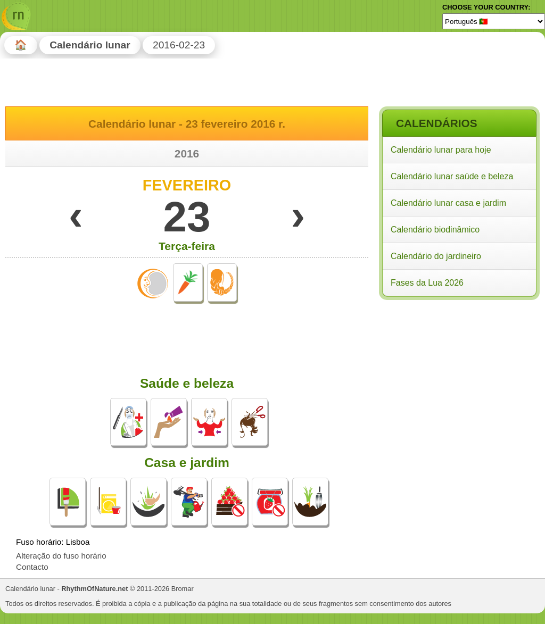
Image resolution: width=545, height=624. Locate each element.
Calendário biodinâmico (435, 229)
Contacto (32, 566)
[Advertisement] (459, 371)
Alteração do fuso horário (61, 555)
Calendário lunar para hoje (441, 149)
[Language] (493, 21)
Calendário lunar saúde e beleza (452, 176)
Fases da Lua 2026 (427, 282)
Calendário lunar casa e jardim (448, 202)
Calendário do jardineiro (436, 256)
